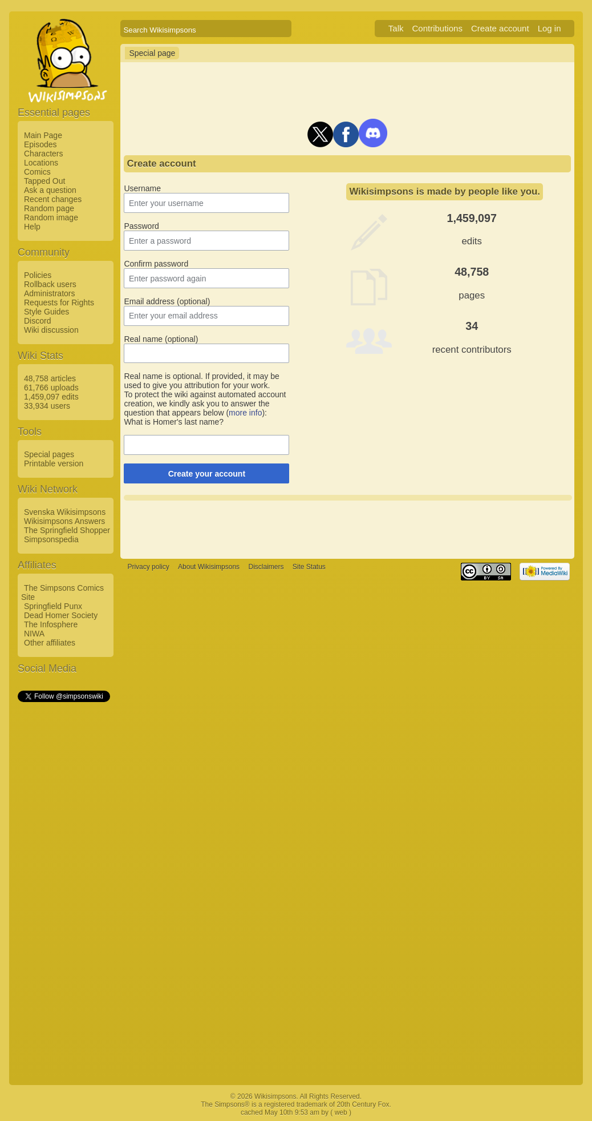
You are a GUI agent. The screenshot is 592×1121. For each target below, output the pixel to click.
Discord (37, 320)
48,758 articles (50, 378)
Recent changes (53, 199)
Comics (37, 171)
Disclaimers (265, 567)
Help (32, 226)
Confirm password (156, 263)
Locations (41, 162)
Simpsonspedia (51, 539)
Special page (152, 53)
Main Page (43, 135)
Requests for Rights (59, 302)
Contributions (437, 28)
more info (245, 412)
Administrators (49, 293)
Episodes (40, 144)
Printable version (53, 463)
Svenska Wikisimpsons (65, 512)
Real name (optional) (161, 339)
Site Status (309, 567)
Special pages (49, 454)
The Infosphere (51, 624)
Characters (43, 153)
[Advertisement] (63, 875)
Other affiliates (49, 642)
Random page (49, 208)
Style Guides (46, 311)
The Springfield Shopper (67, 530)
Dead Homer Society (61, 615)
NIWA (34, 633)
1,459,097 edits (51, 396)
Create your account (206, 473)
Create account (500, 28)
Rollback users (50, 284)
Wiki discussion (51, 329)
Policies (37, 275)
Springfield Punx (53, 606)
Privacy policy (148, 567)
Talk (396, 28)
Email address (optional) (167, 301)
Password (141, 226)
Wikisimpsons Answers (64, 521)
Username (142, 188)
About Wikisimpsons (209, 567)
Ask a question (50, 190)
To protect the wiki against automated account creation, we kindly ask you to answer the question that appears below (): (205, 403)
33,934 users (47, 405)
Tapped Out (44, 181)
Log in (549, 28)
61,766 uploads (51, 387)
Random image (51, 217)
